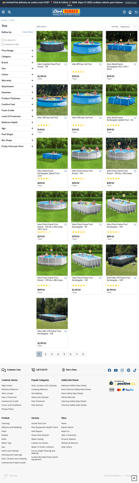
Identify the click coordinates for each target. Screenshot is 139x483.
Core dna (9, 476)
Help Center (7, 385)
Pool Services (37, 405)
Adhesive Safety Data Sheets (74, 385)
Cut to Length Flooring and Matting (43, 451)
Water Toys (6, 443)
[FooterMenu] (11, 370)
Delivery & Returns (10, 389)
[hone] (123, 12)
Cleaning (5, 423)
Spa (3, 447)
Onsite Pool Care (38, 423)
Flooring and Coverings (12, 454)
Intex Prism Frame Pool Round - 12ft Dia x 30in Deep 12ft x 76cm (50, 227)
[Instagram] (122, 370)
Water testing (37, 439)
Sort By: (115, 26)
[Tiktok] (135, 370)
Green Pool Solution (40, 435)
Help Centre (66, 447)
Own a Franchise (9, 397)
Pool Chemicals (38, 401)
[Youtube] (115, 370)
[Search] (3, 12)
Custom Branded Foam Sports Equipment (44, 458)
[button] (134, 478)
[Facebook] (109, 370)
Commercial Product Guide (14, 462)
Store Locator (7, 393)
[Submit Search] (9, 12)
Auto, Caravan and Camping (44, 385)
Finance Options (68, 439)
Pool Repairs (37, 431)
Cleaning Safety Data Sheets (73, 401)
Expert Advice (67, 427)
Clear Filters (28, 32)
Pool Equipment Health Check (44, 427)
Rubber (5, 435)
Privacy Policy (7, 409)
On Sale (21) (10, 40)
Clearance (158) (12, 44)
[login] (130, 12)
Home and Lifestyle (40, 397)
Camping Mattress (39, 389)
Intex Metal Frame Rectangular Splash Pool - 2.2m (49, 173)
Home (64, 423)
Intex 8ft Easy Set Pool (82, 64)
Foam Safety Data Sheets (72, 393)
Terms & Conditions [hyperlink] (112, 475)
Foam (4, 431)
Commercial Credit (10, 401)
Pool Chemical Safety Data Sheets (76, 389)
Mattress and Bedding (11, 427)
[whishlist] (136, 12)
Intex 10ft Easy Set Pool (82, 118)
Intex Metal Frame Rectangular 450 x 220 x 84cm (117, 66)
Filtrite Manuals (68, 397)
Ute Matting (36, 393)
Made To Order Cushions (42, 447)
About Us (65, 431)
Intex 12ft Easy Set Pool (48, 118)
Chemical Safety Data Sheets (74, 405)
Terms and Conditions (11, 405)
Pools (4, 439)
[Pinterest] (128, 370)
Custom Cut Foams (39, 443)
